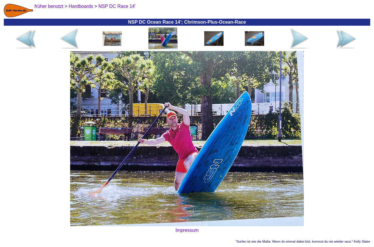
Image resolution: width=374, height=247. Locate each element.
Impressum (186, 230)
